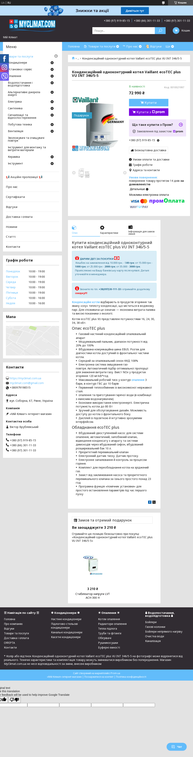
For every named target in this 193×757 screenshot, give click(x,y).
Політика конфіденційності (131, 676)
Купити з (150, 112)
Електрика (15, 101)
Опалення (14, 76)
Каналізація (153, 641)
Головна (74, 46)
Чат (176, 747)
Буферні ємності (109, 647)
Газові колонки (155, 627)
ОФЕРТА (9, 643)
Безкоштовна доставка (150, 150)
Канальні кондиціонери (66, 632)
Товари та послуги (19, 56)
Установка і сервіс (20, 69)
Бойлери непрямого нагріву (163, 631)
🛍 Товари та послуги (99, 46)
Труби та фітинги (109, 633)
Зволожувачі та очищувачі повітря (26, 139)
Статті (11, 236)
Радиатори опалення (112, 624)
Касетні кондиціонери (66, 637)
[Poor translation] (14, 700)
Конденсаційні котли (86, 302)
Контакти (13, 247)
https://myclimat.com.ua (25, 378)
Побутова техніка (20, 124)
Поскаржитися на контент (98, 676)
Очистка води (154, 636)
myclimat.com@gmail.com (27, 383)
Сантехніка (15, 108)
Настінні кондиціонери (66, 619)
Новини (11, 227)
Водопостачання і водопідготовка (20, 84)
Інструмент (15, 163)
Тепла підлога (107, 628)
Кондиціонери (17, 62)
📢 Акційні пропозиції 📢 (24, 177)
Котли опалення (109, 619)
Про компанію (13, 624)
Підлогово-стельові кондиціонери (64, 625)
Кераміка (14, 157)
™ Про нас (130, 46)
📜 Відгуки (153, 46)
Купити (151, 102)
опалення (138, 380)
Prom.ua (115, 673)
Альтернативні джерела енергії (24, 94)
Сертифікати (15, 197)
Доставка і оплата (19, 217)
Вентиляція (15, 131)
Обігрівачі (104, 638)
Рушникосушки (108, 643)
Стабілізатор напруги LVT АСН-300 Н (92, 595)
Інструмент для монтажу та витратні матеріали (27, 149)
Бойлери (151, 622)
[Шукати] (160, 30)
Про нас (12, 187)
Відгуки (11, 207)
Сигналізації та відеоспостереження (22, 117)
